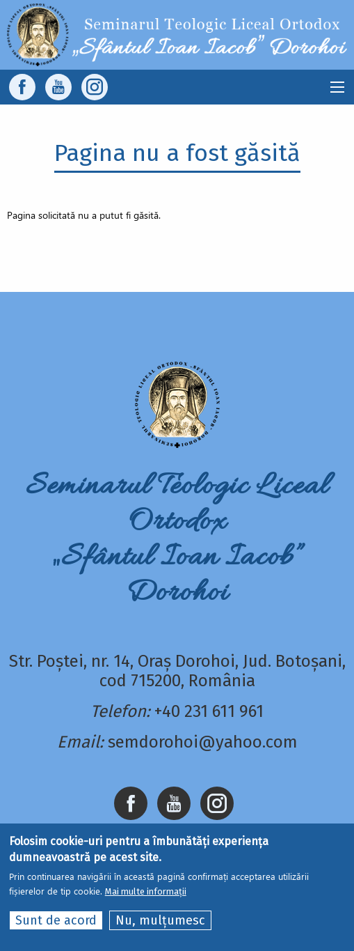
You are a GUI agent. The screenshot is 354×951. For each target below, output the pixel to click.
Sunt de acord (56, 920)
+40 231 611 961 (209, 711)
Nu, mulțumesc (160, 920)
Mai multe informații (145, 891)
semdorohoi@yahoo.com (203, 742)
